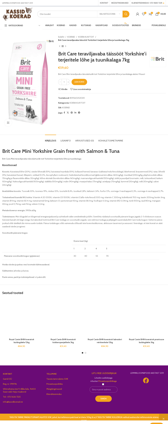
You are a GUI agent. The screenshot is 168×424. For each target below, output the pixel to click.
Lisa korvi (79, 82)
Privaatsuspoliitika (54, 384)
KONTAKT (7, 374)
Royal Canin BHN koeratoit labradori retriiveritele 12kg (105, 341)
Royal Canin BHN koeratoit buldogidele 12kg (21, 341)
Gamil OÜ (7, 379)
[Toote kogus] (64, 82)
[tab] (50, 139)
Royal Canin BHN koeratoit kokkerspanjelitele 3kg (63, 341)
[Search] (83, 14)
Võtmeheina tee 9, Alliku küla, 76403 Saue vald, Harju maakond (19, 390)
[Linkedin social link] (75, 113)
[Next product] (65, 46)
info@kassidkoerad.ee (13, 401)
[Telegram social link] (79, 113)
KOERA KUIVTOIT (86, 37)
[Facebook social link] (64, 113)
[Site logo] (17, 13)
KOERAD (71, 37)
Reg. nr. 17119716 (10, 384)
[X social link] (68, 113)
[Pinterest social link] (72, 113)
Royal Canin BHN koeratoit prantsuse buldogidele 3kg (146, 341)
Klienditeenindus (54, 394)
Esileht (61, 37)
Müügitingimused (54, 389)
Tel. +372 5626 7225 (12, 396)
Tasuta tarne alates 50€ (57, 379)
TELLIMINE (51, 374)
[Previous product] (59, 46)
